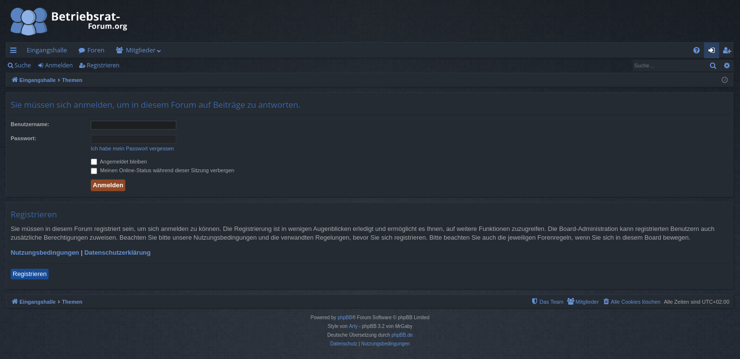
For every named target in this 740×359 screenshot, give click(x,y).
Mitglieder (140, 50)
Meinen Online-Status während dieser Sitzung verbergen (162, 170)
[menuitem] (696, 50)
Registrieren (103, 65)
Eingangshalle (47, 50)
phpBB (344, 317)
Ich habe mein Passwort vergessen (132, 148)
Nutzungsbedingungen (45, 252)
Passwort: (23, 138)
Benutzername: (30, 124)
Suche (23, 65)
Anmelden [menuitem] (714, 52)
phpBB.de (402, 335)
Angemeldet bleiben (119, 161)
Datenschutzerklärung (117, 252)
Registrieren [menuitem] (728, 52)
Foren (95, 50)
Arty (353, 326)
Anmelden (59, 65)
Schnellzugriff (15, 52)
